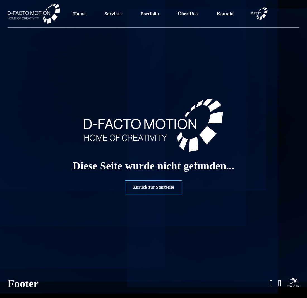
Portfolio (149, 13)
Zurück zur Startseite (153, 187)
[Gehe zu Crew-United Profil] (293, 283)
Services (112, 13)
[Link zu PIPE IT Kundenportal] (259, 13)
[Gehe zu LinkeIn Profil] (271, 283)
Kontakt (225, 13)
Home (79, 13)
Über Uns (188, 13)
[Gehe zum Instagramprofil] (279, 283)
